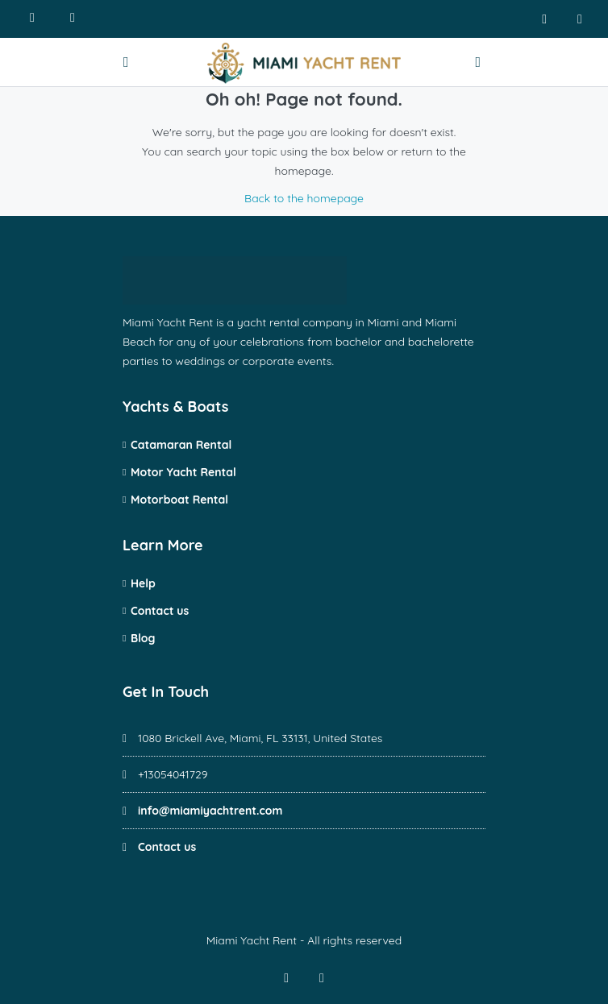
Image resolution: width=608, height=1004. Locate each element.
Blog (143, 638)
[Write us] (72, 19)
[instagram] (580, 19)
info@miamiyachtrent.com (210, 810)
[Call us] (32, 19)
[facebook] (544, 19)
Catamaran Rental (181, 445)
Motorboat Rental (179, 499)
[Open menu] (128, 62)
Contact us (160, 611)
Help (143, 583)
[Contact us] (480, 62)
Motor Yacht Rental (183, 472)
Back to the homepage (304, 198)
